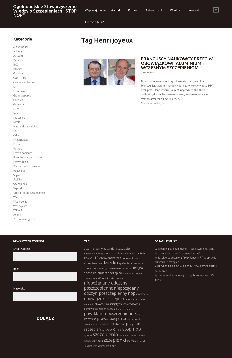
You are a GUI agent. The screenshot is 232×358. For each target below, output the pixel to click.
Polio (16, 144)
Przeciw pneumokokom (27, 157)
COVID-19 (19, 78)
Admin (148, 72)
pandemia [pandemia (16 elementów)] (112, 308)
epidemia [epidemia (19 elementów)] (124, 263)
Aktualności (154, 10)
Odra (16, 135)
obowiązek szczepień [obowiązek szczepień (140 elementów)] (104, 298)
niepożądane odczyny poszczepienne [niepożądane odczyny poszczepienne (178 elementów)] (105, 285)
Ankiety (17, 51)
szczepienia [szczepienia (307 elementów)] (105, 334)
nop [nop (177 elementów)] (131, 293)
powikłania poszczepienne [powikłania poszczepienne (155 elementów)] (110, 313)
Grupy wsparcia (22, 95)
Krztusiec (19, 117)
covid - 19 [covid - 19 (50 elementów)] (91, 257)
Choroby (18, 73)
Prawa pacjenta (22, 153)
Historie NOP (94, 22)
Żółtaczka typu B (24, 219)
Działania (19, 91)
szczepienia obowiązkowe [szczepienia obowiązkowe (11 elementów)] (132, 335)
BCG (16, 64)
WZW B (17, 210)
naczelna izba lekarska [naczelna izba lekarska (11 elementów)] (112, 278)
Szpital (17, 188)
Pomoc (132, 10)
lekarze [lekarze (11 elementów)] (138, 273)
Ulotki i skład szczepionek (29, 192)
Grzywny (18, 104)
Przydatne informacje (26, 166)
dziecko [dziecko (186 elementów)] (110, 262)
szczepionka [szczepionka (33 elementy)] (92, 340)
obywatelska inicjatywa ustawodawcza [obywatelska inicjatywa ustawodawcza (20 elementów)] (117, 304)
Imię (16, 268)
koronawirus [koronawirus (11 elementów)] (129, 273)
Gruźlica (18, 100)
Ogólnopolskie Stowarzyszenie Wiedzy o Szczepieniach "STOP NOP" (45, 11)
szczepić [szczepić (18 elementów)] (131, 341)
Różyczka (19, 170)
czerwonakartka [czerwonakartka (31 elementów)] (110, 258)
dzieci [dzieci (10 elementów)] (99, 263)
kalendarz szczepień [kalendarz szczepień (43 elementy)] (107, 273)
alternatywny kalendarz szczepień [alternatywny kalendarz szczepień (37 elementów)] (108, 248)
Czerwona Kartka (24, 82)
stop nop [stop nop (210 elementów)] (131, 328)
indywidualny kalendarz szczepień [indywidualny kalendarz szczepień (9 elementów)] (117, 268)
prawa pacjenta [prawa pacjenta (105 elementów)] (111, 318)
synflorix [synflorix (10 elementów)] (88, 335)
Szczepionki (20, 184)
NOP (16, 131)
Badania (18, 60)
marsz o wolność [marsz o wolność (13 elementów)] (92, 278)
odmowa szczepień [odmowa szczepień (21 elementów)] (95, 308)
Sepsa (16, 175)
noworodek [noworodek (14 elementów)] (142, 294)
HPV (16, 108)
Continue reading (153, 103)
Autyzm (18, 55)
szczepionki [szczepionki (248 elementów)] (113, 339)
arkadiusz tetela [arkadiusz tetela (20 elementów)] (113, 253)
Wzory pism (20, 206)
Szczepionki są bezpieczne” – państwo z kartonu (184, 248)
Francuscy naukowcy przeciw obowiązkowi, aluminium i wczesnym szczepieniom (177, 63)
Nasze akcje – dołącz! (26, 126)
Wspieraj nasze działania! (102, 10)
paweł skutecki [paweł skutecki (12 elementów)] (125, 309)
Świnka (17, 179)
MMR (16, 122)
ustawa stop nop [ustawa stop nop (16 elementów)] (107, 345)
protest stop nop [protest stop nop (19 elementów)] (115, 324)
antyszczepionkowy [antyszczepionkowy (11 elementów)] (93, 253)
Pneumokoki (20, 139)
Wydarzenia (20, 201)
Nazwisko (19, 288)
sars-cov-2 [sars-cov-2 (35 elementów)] (109, 329)
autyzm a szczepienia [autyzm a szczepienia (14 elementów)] (134, 253)
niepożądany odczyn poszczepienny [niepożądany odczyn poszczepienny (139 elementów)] (111, 290)
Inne (16, 113)
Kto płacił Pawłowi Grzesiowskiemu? (177, 253)
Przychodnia (20, 162)
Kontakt (193, 10)
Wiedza (175, 10)
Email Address (22, 248)
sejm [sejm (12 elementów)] (118, 329)
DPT (16, 86)
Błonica (17, 69)
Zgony (17, 215)
